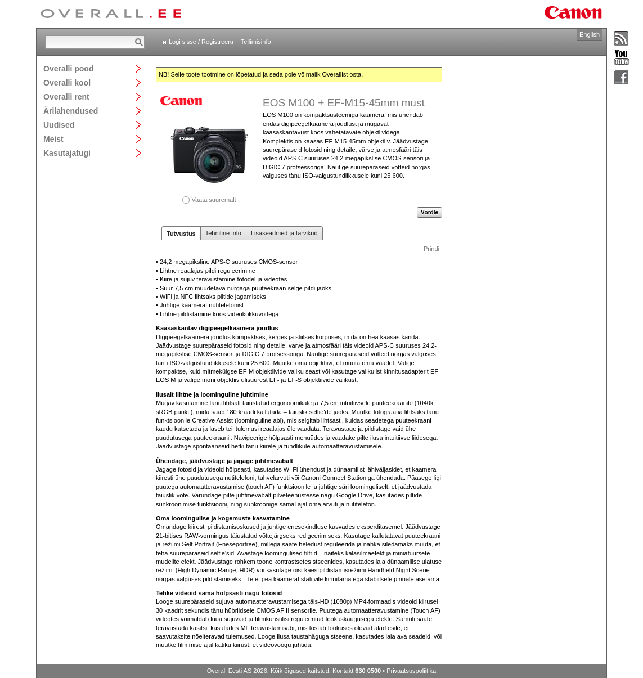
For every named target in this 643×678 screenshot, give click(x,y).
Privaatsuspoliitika (411, 670)
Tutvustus (181, 233)
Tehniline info (223, 233)
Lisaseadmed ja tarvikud (284, 233)
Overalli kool (67, 82)
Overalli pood (68, 68)
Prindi (431, 248)
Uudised (58, 124)
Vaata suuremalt (209, 196)
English (589, 34)
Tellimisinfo (256, 41)
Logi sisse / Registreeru (201, 41)
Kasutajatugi (67, 153)
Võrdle (429, 212)
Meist (53, 138)
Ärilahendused (70, 110)
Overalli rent (66, 96)
